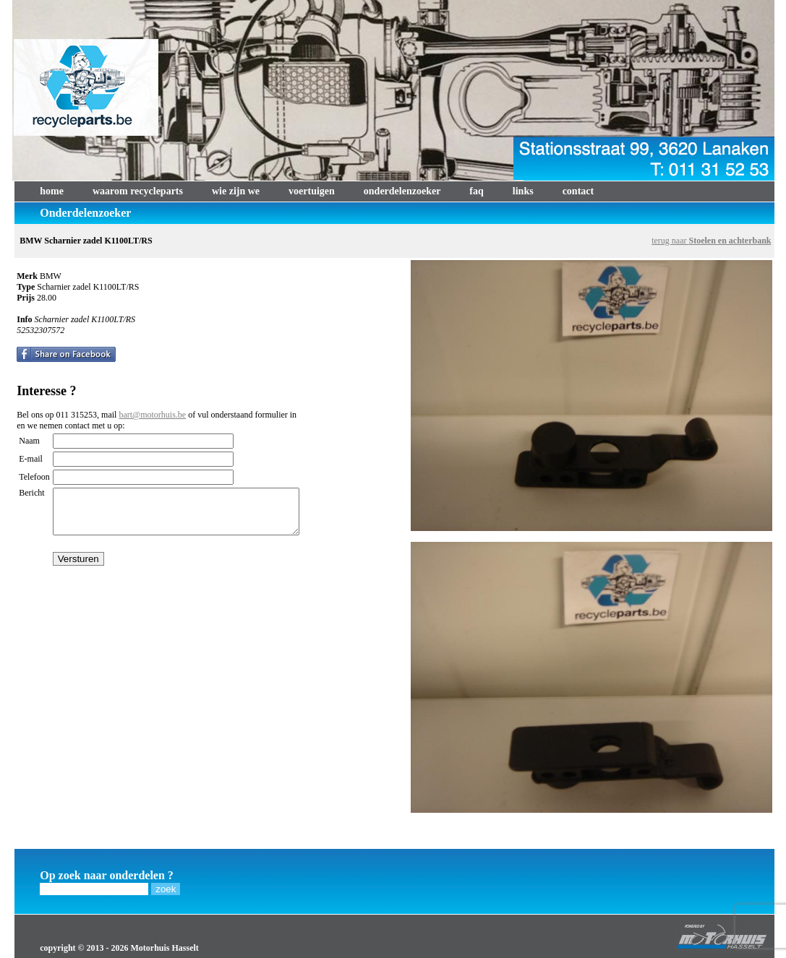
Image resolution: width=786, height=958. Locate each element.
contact (578, 191)
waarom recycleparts (138, 191)
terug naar (711, 241)
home (52, 191)
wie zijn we (236, 191)
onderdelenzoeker (402, 191)
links (523, 191)
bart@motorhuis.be (152, 415)
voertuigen (312, 191)
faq (476, 191)
